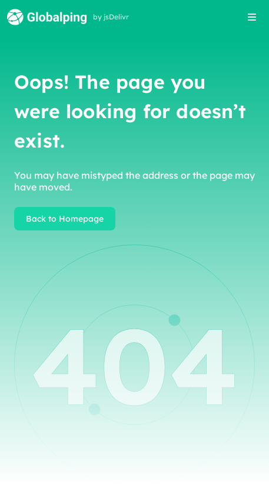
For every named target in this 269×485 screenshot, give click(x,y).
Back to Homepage (65, 218)
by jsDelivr (111, 17)
